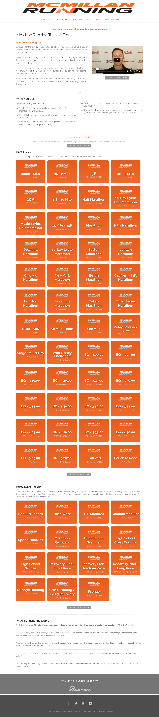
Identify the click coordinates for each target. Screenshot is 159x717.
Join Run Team (77, 19)
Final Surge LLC (90, 711)
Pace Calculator (46, 19)
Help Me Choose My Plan (117, 78)
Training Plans (62, 19)
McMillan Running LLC (74, 711)
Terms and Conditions (105, 711)
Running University (94, 19)
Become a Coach (112, 19)
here (82, 29)
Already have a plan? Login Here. (79, 137)
